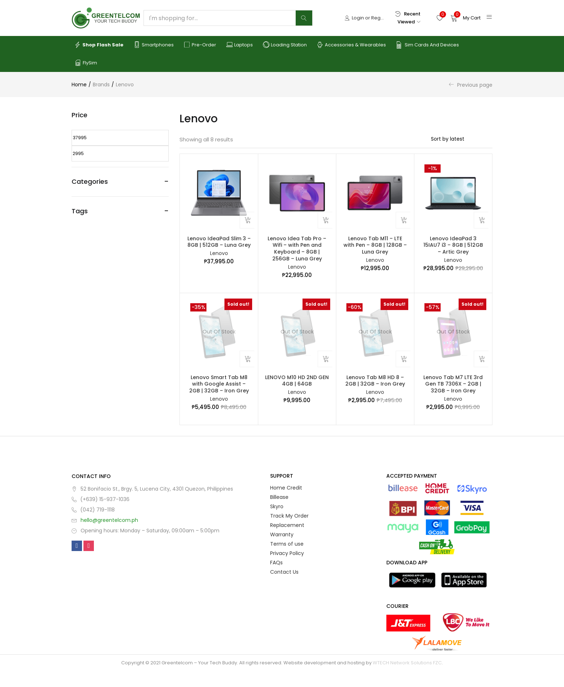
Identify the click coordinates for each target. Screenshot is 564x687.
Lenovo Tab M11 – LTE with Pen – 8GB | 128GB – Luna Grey (375, 248)
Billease (279, 513)
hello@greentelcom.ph (109, 536)
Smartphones (153, 45)
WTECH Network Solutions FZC (407, 678)
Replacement (287, 541)
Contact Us (284, 587)
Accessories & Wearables (351, 45)
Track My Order (289, 531)
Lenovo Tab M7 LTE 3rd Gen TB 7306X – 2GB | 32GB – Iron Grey (453, 396)
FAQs (276, 578)
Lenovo (219, 257)
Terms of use (287, 559)
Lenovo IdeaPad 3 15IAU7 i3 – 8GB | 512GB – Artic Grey (453, 248)
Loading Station (285, 45)
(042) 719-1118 (97, 525)
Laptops (239, 45)
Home (79, 84)
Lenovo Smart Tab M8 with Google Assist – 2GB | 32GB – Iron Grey (219, 396)
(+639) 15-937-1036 (104, 515)
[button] (465, 18)
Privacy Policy (287, 569)
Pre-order (200, 45)
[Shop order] (461, 139)
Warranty (282, 550)
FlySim (85, 63)
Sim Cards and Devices (427, 45)
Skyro (276, 522)
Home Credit (286, 503)
